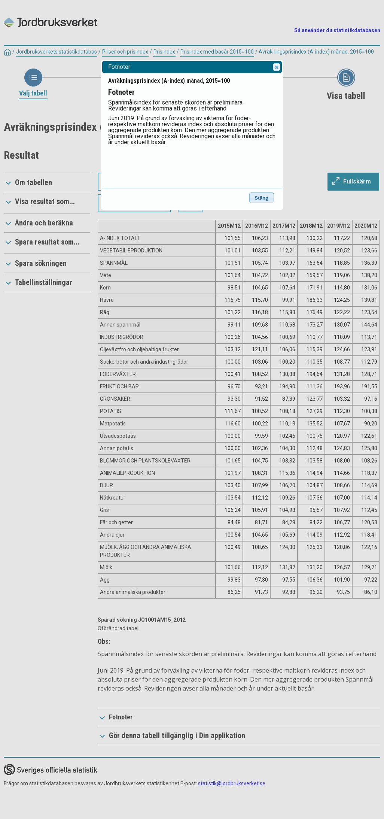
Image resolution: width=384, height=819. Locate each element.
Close (276, 67)
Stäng (261, 198)
